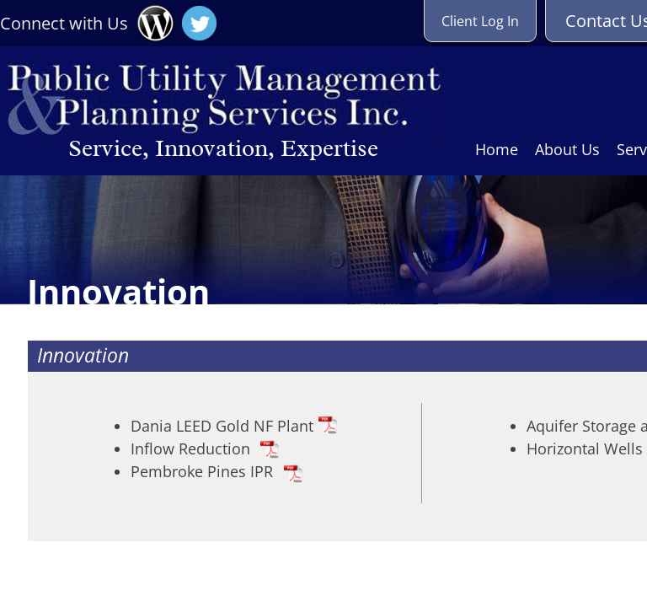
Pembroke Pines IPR (202, 471)
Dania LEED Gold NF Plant (222, 426)
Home (496, 149)
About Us (567, 149)
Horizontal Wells (585, 448)
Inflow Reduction (190, 448)
